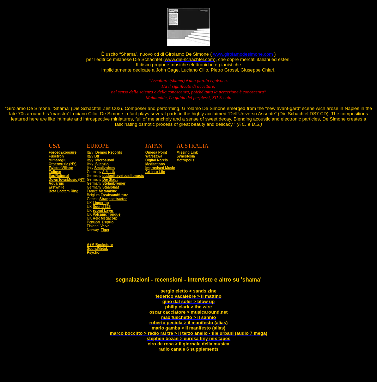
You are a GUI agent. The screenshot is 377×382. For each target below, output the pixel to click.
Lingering (101, 203)
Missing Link (187, 152)
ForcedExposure (63, 152)
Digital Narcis (156, 160)
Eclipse (55, 172)
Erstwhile (56, 187)
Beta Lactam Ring (64, 191)
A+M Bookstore (100, 247)
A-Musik (108, 172)
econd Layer (103, 210)
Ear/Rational (59, 176)
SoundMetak (97, 251)
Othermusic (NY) (63, 164)
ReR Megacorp (105, 218)
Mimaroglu (58, 160)
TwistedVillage (61, 168)
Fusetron (56, 156)
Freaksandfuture (114, 195)
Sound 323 (102, 207)
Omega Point (156, 152)
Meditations (155, 164)
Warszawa (153, 156)
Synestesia (185, 156)
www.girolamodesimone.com (243, 54)
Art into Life (155, 172)
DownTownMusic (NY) (67, 179)
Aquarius (56, 183)
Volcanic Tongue (107, 214)
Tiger (105, 230)
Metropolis (185, 160)
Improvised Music (160, 168)
